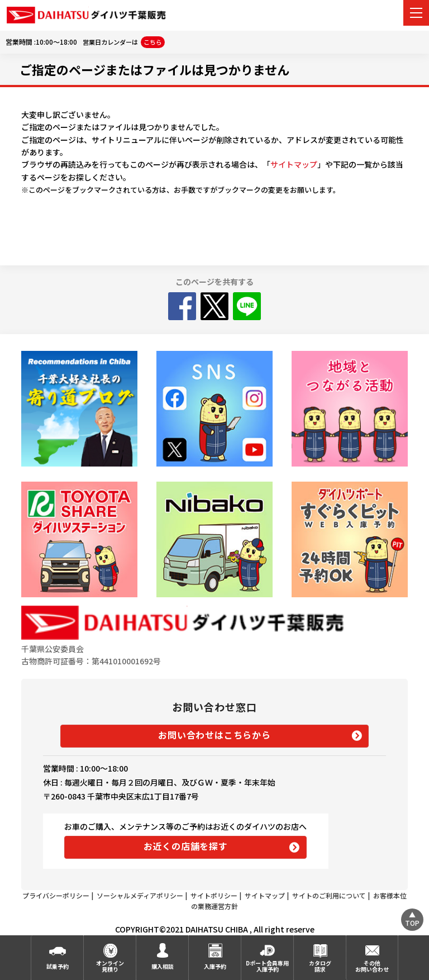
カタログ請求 (320, 966)
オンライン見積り (110, 966)
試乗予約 (57, 966)
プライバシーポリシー (55, 895)
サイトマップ (293, 164)
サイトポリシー (213, 895)
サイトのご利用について (329, 895)
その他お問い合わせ (372, 966)
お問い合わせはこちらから (214, 734)
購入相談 (162, 966)
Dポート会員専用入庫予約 (267, 966)
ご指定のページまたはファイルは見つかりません (154, 69)
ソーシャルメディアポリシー (140, 895)
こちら (153, 41)
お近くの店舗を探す (186, 846)
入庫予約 (215, 966)
